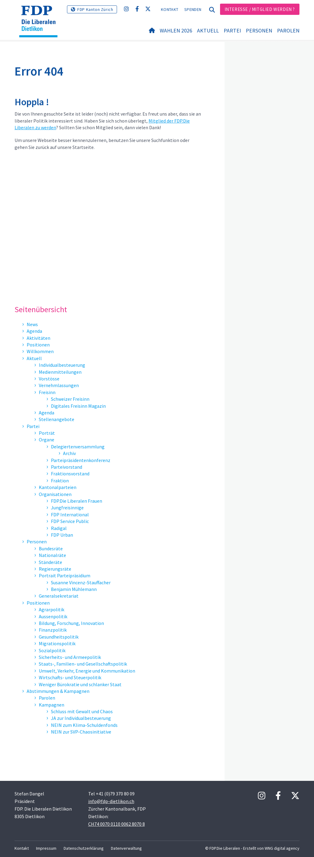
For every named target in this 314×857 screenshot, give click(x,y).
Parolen (288, 45)
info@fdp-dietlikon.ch (111, 801)
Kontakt (169, 9)
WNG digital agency (282, 848)
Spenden (192, 9)
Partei (232, 45)
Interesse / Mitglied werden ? (260, 9)
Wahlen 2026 (176, 45)
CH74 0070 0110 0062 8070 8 (116, 824)
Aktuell (208, 45)
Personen (259, 45)
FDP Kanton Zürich (95, 9)
